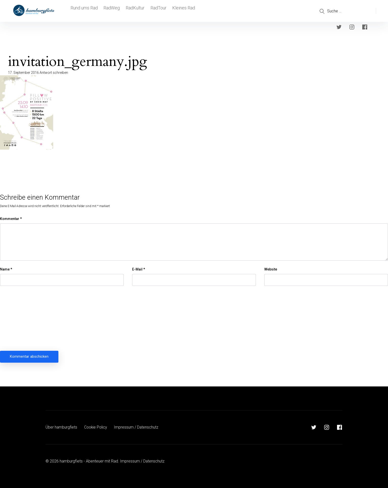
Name (6, 269)
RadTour (161, 11)
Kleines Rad (187, 11)
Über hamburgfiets (62, 427)
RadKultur (136, 11)
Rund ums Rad (84, 11)
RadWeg (112, 11)
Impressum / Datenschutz (138, 427)
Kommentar (11, 219)
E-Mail (138, 269)
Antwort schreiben (54, 73)
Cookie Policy (97, 427)
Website (270, 269)
